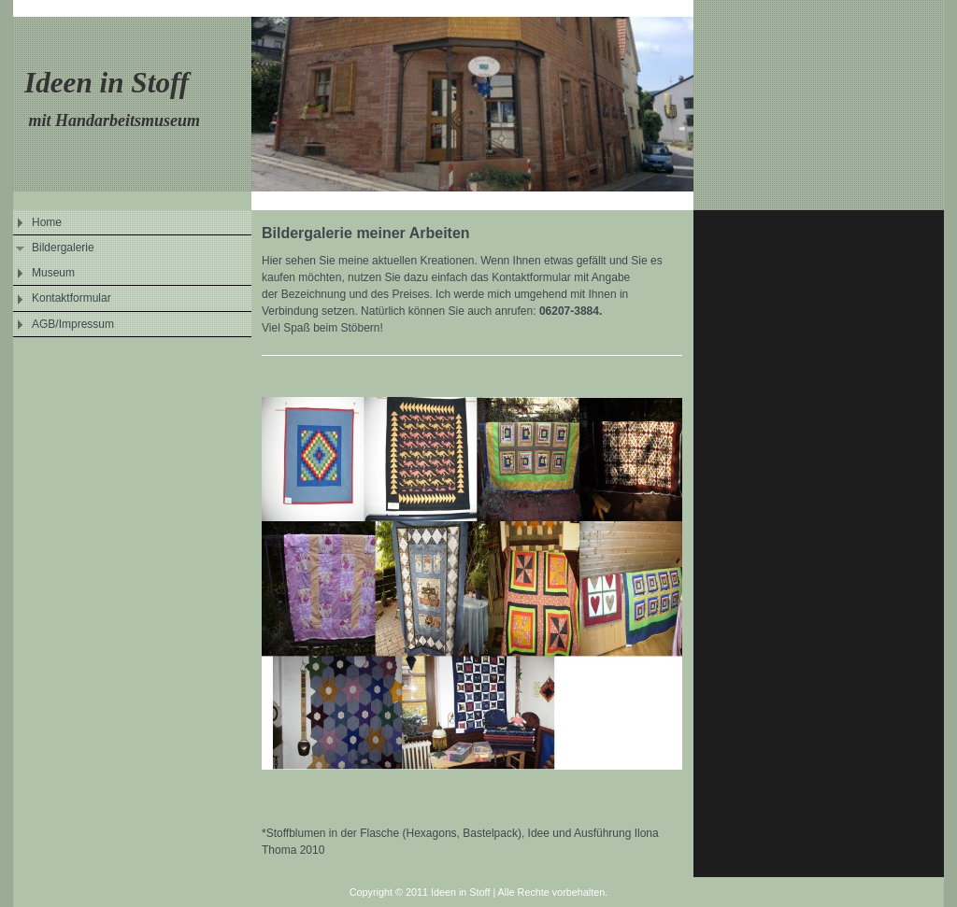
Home (47, 222)
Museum (53, 272)
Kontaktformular (71, 298)
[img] (478, 105)
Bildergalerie (63, 247)
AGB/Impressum (73, 324)
